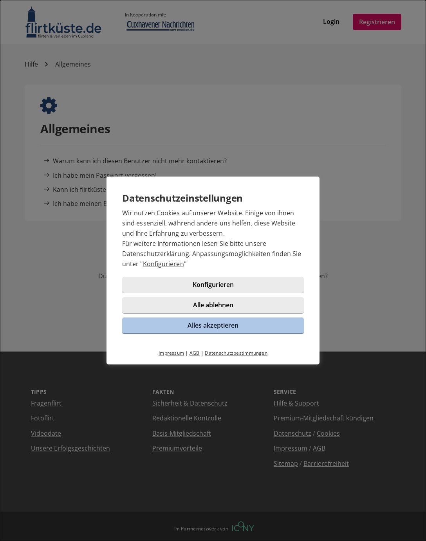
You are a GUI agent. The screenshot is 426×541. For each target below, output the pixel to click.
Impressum (171, 353)
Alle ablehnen (213, 305)
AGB (195, 353)
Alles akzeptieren (213, 325)
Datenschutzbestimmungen (236, 353)
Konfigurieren (163, 264)
